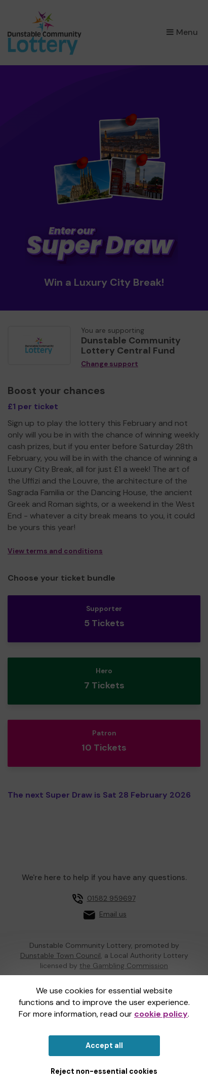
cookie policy (161, 1014)
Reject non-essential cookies (104, 1071)
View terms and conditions (55, 551)
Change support (109, 364)
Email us (113, 914)
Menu (182, 32)
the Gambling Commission (123, 965)
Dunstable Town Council (60, 955)
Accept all (104, 1045)
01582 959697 (111, 898)
